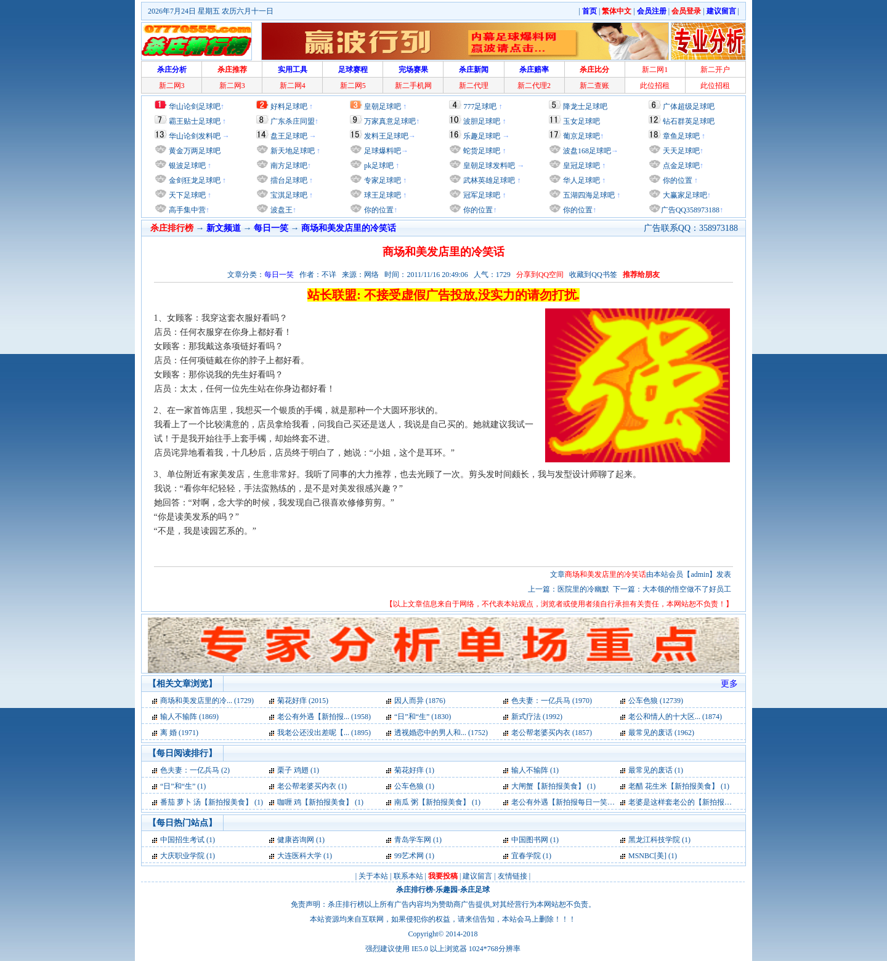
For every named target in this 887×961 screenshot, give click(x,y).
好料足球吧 (288, 106)
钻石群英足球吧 (689, 121)
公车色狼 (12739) (655, 700)
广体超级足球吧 (689, 106)
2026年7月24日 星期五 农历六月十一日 (210, 11)
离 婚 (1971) (179, 732)
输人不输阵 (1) (535, 770)
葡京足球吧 (581, 136)
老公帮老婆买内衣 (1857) (551, 732)
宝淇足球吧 (288, 195)
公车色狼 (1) (414, 786)
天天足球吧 (680, 151)
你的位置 (378, 210)
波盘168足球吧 (587, 151)
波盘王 (281, 210)
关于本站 (373, 876)
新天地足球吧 (292, 151)
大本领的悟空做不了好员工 (686, 589)
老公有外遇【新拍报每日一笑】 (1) (568, 802)
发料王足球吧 (386, 136)
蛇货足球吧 (482, 151)
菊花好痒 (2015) (302, 700)
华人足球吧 (580, 180)
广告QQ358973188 (690, 210)
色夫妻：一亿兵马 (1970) (551, 700)
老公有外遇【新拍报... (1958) (324, 716)
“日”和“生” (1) (183, 786)
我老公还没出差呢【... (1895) (324, 732)
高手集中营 (186, 210)
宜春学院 (526, 855)
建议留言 (477, 876)
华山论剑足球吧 (195, 106)
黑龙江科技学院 (654, 839)
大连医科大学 (299, 855)
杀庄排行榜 (414, 889)
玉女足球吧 (581, 121)
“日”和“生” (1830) (422, 716)
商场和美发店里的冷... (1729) (207, 700)
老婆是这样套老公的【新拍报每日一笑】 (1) (700, 802)
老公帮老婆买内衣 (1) (312, 786)
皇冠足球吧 (580, 165)
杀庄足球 (475, 889)
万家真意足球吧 (390, 121)
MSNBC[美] (648, 855)
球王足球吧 (381, 195)
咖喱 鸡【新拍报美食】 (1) (320, 802)
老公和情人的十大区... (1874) (675, 716)
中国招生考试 (182, 839)
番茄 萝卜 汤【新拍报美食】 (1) (211, 802)
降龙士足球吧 (585, 106)
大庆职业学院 (182, 855)
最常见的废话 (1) (655, 770)
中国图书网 (529, 839)
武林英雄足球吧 (488, 180)
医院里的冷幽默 (583, 589)
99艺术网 (409, 855)
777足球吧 (479, 106)
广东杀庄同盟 (292, 121)
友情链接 (512, 876)
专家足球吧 (381, 180)
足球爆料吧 (382, 151)
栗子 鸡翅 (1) (298, 770)
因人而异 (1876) (419, 700)
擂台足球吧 (288, 180)
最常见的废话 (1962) (661, 732)
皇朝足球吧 (382, 106)
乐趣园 (446, 889)
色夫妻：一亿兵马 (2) (195, 770)
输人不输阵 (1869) (189, 716)
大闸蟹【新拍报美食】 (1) (553, 786)
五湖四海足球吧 (588, 195)
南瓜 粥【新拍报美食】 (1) (437, 802)
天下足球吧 (186, 195)
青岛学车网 (412, 839)
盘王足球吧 (288, 136)
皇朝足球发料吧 (488, 165)
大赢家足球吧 (684, 195)
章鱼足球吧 (681, 136)
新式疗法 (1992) (536, 716)
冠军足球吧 (480, 195)
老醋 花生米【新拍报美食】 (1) (678, 786)
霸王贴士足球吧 (195, 121)
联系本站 (408, 876)
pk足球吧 (378, 165)
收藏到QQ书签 (593, 274)
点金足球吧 (680, 165)
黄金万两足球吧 (195, 151)
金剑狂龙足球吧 (194, 180)
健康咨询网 (295, 839)
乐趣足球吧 (481, 136)
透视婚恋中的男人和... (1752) (441, 732)
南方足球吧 (288, 165)
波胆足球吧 (481, 121)
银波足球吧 (187, 165)
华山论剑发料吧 (195, 136)
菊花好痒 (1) (414, 770)
